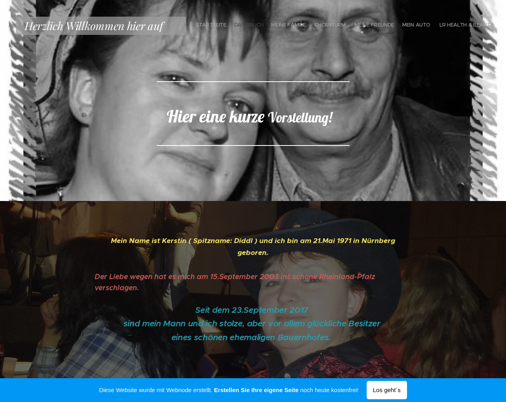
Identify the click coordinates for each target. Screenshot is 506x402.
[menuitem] (444, 26)
